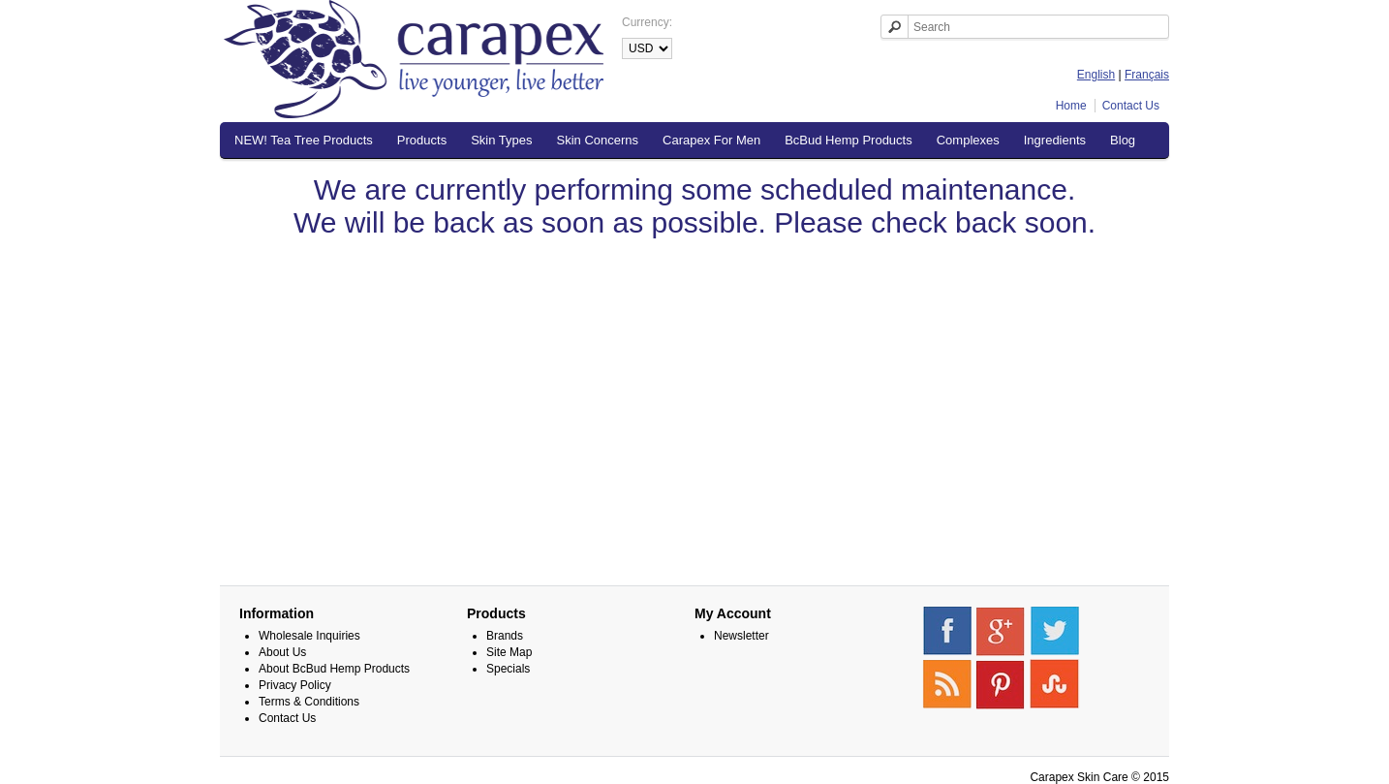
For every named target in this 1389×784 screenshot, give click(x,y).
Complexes (968, 140)
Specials (508, 668)
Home (1071, 105)
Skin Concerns (598, 140)
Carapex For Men (711, 140)
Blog (1122, 140)
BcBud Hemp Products (848, 140)
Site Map (509, 652)
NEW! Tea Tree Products (303, 140)
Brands (504, 636)
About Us (282, 652)
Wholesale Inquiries (309, 636)
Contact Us (1130, 105)
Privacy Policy (295, 685)
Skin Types (501, 140)
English (1096, 74)
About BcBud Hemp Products (334, 668)
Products (422, 140)
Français (1147, 74)
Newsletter (741, 636)
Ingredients (1055, 140)
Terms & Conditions (309, 701)
